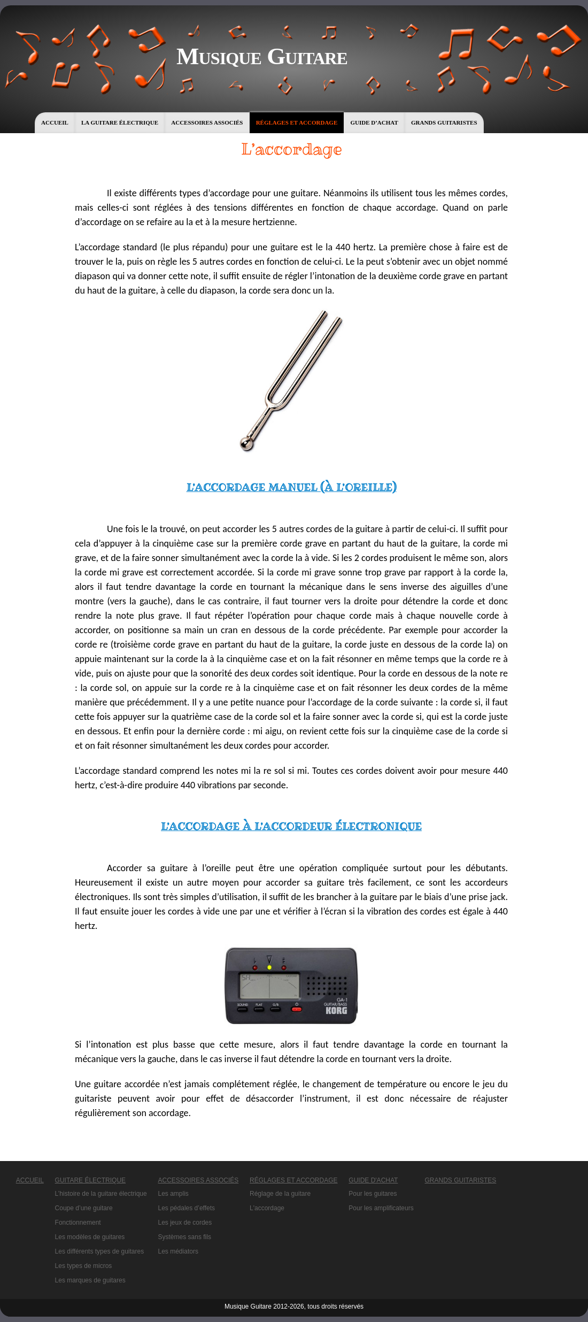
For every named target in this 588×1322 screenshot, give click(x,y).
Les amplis (173, 1193)
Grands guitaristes (444, 122)
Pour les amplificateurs (381, 1208)
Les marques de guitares (90, 1280)
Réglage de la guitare (280, 1193)
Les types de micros (83, 1266)
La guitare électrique (119, 122)
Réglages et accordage (297, 122)
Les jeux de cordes (185, 1222)
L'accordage (267, 1208)
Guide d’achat (374, 122)
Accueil (54, 122)
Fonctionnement (78, 1222)
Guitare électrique (90, 1180)
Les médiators (178, 1251)
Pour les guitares (373, 1193)
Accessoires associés (207, 122)
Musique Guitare (261, 56)
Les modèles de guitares (90, 1237)
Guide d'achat (373, 1180)
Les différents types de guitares (99, 1251)
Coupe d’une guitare (84, 1208)
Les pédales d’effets (186, 1208)
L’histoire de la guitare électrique (101, 1193)
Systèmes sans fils (184, 1237)
